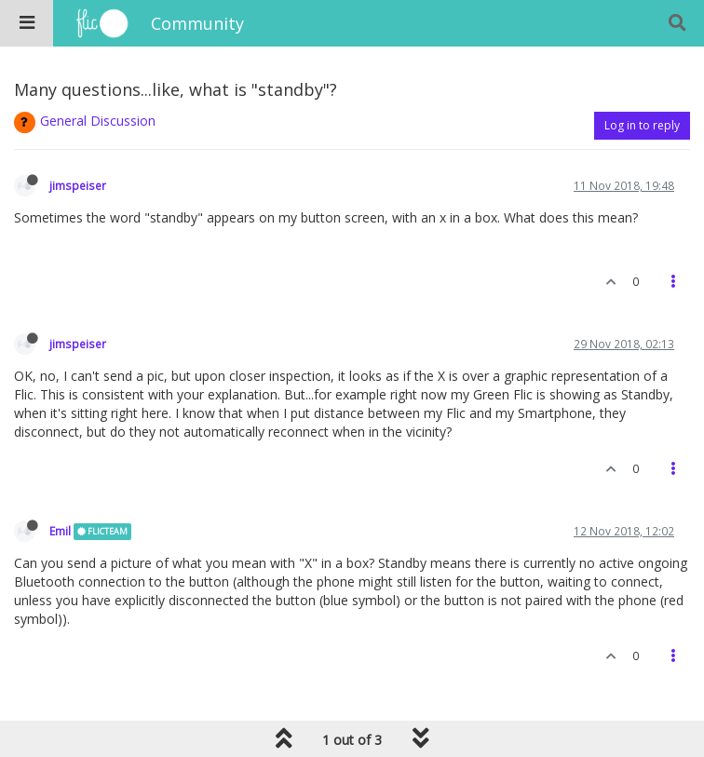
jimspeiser (77, 185)
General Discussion (98, 120)
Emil (60, 530)
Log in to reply (642, 125)
